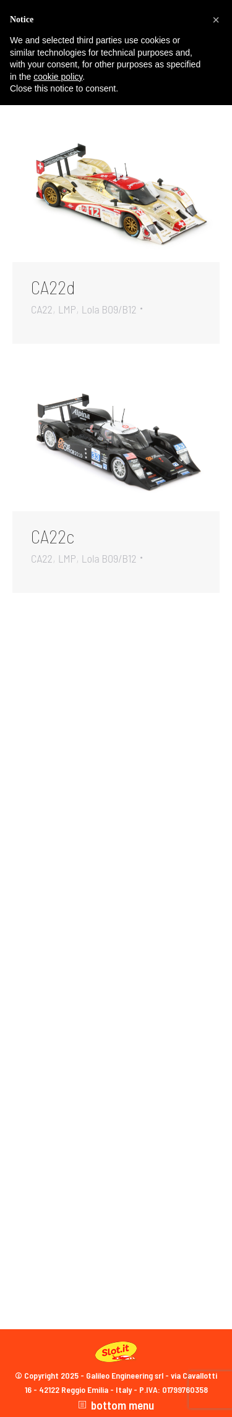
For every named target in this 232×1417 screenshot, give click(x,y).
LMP (67, 309)
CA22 (42, 309)
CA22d (53, 287)
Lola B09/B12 (109, 309)
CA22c (52, 536)
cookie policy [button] (57, 77)
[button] (216, 20)
